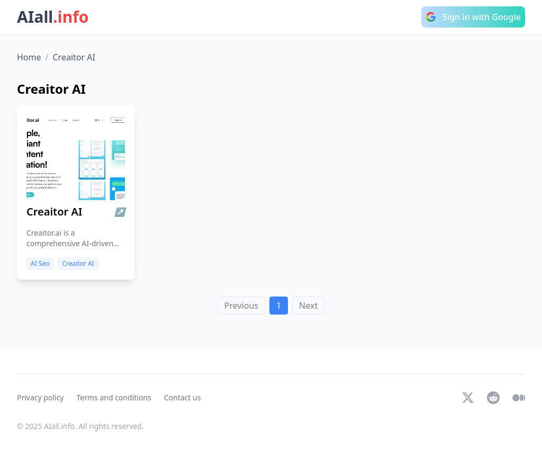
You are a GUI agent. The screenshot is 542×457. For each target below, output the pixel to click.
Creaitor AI (78, 263)
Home (29, 57)
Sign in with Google (473, 17)
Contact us (182, 397)
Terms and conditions (114, 397)
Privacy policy (40, 397)
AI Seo (40, 263)
